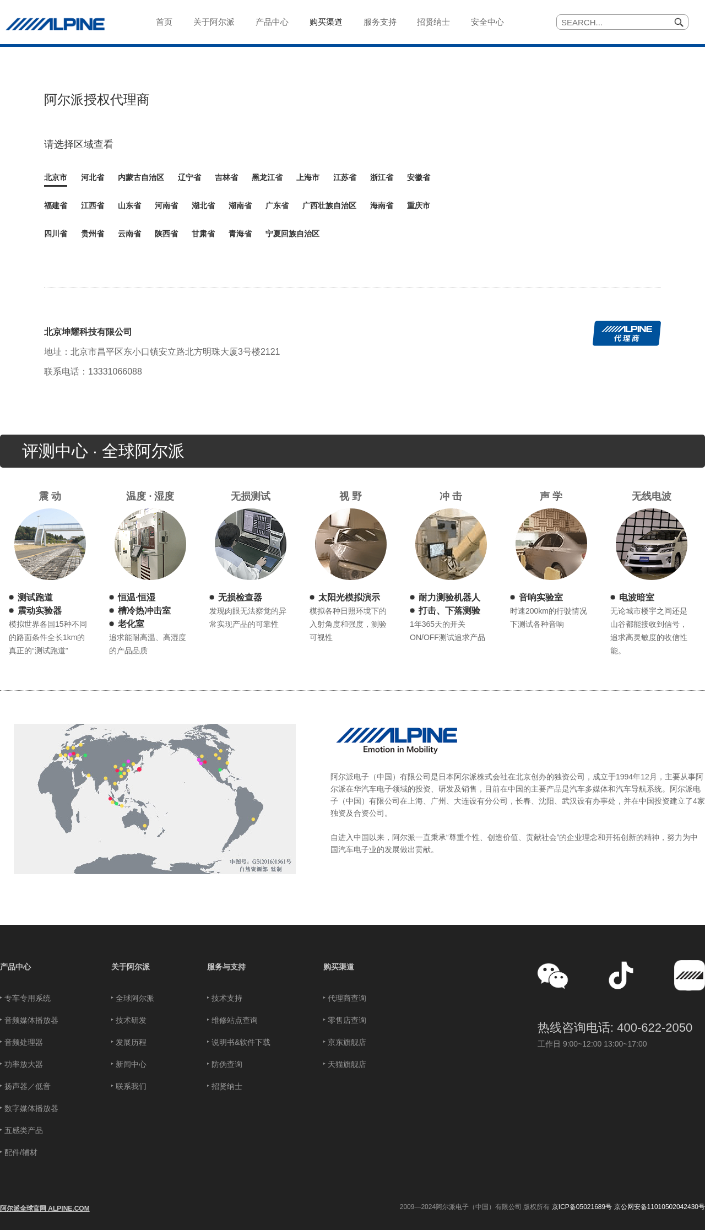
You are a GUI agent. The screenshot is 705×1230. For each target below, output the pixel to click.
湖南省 (240, 205)
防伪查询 (227, 1064)
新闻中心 (131, 1064)
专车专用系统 (27, 998)
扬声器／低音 (27, 1086)
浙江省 (381, 177)
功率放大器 (23, 1064)
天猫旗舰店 (347, 1064)
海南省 (381, 205)
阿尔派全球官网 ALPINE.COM (45, 1208)
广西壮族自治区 (329, 205)
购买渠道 (338, 966)
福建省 (55, 205)
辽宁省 (189, 177)
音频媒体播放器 (31, 1020)
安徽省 (418, 177)
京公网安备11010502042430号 (659, 1207)
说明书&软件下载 (241, 1042)
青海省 (240, 233)
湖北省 (203, 205)
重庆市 (418, 205)
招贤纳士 (227, 1086)
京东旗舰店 (347, 1042)
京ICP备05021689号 (582, 1207)
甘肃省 (203, 233)
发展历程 (131, 1042)
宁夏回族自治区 (292, 233)
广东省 (277, 205)
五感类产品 (23, 1130)
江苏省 (344, 177)
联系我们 (131, 1086)
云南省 (129, 233)
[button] (553, 975)
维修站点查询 (235, 1020)
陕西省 (166, 233)
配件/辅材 (20, 1152)
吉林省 (226, 177)
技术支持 (227, 998)
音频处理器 (23, 1042)
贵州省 (92, 233)
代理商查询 (347, 998)
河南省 (166, 205)
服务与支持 (226, 966)
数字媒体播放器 (31, 1108)
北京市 (55, 177)
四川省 (55, 233)
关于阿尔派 (130, 966)
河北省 (92, 177)
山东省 (129, 205)
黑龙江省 (267, 177)
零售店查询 (347, 1020)
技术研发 (131, 1020)
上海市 (307, 177)
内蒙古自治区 (141, 177)
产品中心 (15, 966)
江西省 (92, 205)
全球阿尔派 (135, 998)
